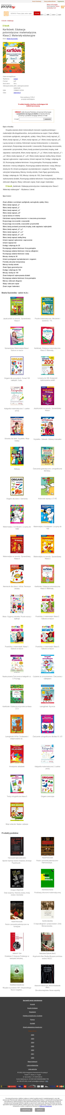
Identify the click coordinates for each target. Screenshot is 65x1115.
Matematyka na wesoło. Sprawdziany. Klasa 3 (17, 557)
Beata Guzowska (12, 39)
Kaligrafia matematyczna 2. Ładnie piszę (47, 768)
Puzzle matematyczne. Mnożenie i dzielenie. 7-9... (47, 320)
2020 (32, 1003)
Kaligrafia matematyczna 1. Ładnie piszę (17, 410)
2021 (32, 999)
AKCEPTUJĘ (26, 1110)
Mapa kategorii (32, 1007)
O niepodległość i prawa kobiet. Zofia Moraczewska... (47, 907)
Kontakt (32, 968)
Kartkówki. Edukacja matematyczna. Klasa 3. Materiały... (47, 349)
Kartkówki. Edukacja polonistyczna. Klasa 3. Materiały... (47, 587)
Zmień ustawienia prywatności (32, 972)
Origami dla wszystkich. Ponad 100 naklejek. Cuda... (17, 379)
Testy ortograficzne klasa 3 (17, 796)
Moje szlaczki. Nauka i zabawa (17, 824)
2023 (32, 991)
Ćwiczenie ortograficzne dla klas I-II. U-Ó (47, 737)
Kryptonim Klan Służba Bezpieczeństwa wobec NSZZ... (47, 921)
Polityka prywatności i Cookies (32, 961)
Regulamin (32, 957)
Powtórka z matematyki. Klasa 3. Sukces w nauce (47, 648)
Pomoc (32, 964)
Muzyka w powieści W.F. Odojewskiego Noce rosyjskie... (17, 934)
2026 (32, 980)
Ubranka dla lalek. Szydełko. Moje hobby (17, 440)
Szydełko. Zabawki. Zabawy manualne (47, 439)
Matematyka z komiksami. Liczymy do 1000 (17, 528)
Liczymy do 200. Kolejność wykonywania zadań (47, 379)
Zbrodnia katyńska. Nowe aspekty (47, 935)
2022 (32, 995)
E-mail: (17, 119)
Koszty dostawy (32, 953)
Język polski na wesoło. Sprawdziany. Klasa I (47, 409)
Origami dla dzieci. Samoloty (17, 499)
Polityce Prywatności (45, 1106)
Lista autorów (32, 1014)
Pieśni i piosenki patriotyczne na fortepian (17, 907)
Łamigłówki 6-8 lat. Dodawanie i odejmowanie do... (16, 738)
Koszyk (32, 949)
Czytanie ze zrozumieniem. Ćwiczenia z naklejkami (47, 678)
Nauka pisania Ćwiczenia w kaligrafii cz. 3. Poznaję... (17, 678)
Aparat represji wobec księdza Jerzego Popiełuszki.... (17, 862)
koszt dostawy (36, 1)
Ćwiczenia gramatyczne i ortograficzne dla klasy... (47, 470)
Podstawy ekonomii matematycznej (47, 893)
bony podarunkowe (50, 1)
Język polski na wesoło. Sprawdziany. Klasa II (17, 320)
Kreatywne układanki (16, 767)
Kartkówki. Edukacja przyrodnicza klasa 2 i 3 (17, 708)
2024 (32, 987)
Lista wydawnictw (32, 1010)
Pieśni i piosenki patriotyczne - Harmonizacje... (47, 862)
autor (53, 14)
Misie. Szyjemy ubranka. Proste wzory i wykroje (17, 618)
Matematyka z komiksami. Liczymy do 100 (47, 528)
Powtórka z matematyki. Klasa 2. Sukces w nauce (47, 618)
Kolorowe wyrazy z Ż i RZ (47, 499)
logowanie (61, 1)
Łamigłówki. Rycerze (47, 707)
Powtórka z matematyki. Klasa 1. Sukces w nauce (17, 648)
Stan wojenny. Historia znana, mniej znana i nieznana (17, 894)
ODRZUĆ (40, 1110)
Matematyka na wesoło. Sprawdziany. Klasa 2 (47, 558)
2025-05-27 (17, 93)
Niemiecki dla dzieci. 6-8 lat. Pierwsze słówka (17, 587)
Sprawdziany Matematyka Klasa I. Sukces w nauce (17, 349)
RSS (46, 1026)
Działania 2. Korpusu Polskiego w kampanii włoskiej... (17, 921)
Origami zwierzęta (47, 796)
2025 (32, 984)
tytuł (59, 14)
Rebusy (17, 469)
